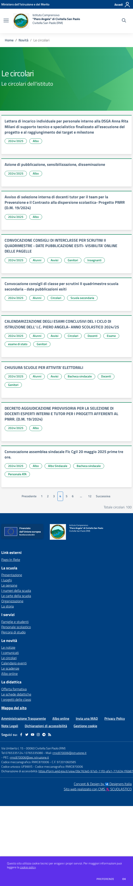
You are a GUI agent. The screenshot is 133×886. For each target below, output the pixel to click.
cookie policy (28, 867)
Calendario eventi (14, 663)
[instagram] (38, 735)
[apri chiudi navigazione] (6, 21)
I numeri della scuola (16, 590)
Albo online (9, 673)
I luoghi (6, 580)
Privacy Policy (114, 718)
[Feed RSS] (50, 735)
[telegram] (44, 735)
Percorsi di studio (13, 632)
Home (9, 40)
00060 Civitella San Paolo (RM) (46, 748)
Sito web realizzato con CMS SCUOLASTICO (98, 789)
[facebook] (21, 735)
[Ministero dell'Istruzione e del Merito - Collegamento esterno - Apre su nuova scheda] (25, 4)
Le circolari (9, 657)
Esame (111, 335)
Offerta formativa (14, 689)
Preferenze (105, 879)
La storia (7, 606)
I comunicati (10, 652)
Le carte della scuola (16, 595)
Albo (36, 141)
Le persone (9, 585)
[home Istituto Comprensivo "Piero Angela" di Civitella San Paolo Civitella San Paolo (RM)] (46, 21)
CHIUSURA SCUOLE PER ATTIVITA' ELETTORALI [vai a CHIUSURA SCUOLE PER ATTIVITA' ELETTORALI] (44, 367)
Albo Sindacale (57, 465)
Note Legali (9, 725)
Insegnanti (94, 260)
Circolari (56, 297)
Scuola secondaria (82, 297)
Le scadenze (10, 668)
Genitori (73, 260)
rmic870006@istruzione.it (69, 752)
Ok (124, 879)
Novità (23, 40)
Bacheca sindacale (80, 376)
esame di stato (17, 344)
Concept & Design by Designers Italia (103, 783)
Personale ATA (17, 474)
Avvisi (54, 260)
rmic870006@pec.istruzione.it (29, 757)
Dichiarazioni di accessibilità (46, 725)
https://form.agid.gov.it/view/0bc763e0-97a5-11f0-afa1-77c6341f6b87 (85, 771)
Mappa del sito (14, 708)
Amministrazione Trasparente (23, 718)
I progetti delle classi (16, 699)
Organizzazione (12, 601)
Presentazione (11, 574)
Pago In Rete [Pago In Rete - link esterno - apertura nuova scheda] (10, 559)
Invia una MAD (87, 718)
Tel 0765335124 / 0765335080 (22, 752)
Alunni (37, 260)
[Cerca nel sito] (124, 21)
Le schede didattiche (16, 694)
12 (90, 496)
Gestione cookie (85, 725)
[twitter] (27, 735)
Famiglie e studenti (15, 621)
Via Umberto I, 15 (12, 748)
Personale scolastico (16, 627)
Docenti (92, 335)
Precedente (29, 496)
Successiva (103, 496)
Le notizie (8, 647)
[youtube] (33, 735)
